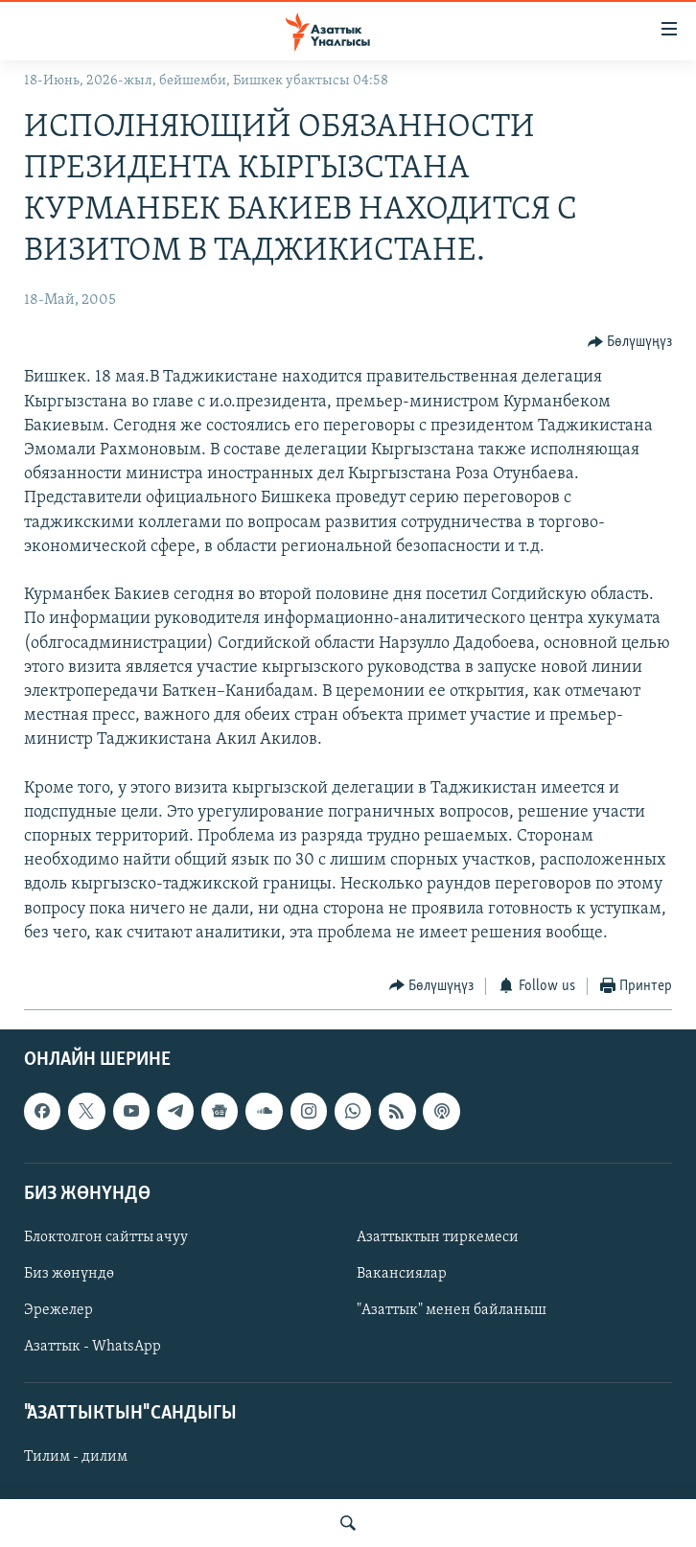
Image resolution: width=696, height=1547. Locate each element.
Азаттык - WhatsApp (92, 1346)
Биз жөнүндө (69, 1273)
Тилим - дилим (76, 1457)
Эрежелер (58, 1310)
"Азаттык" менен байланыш (451, 1310)
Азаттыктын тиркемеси (438, 1237)
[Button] (630, 342)
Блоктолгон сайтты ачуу (106, 1237)
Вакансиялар (402, 1273)
